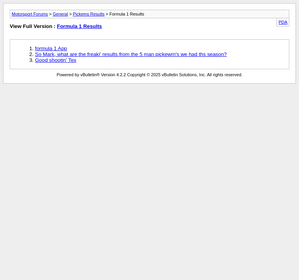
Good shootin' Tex (55, 60)
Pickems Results (88, 14)
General (60, 14)
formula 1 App (51, 48)
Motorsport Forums (30, 14)
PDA (282, 22)
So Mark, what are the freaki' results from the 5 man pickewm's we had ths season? (131, 54)
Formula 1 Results (79, 26)
